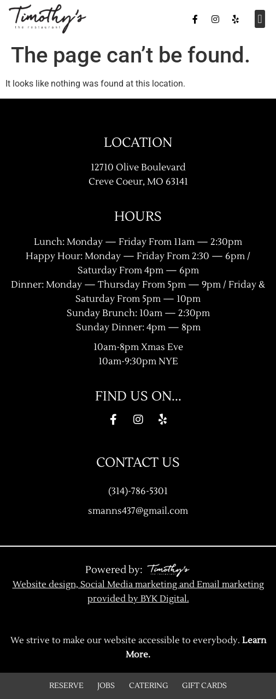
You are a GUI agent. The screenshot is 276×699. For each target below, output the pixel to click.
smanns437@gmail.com (138, 511)
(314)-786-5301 (138, 491)
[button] (260, 19)
